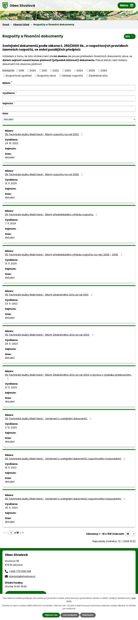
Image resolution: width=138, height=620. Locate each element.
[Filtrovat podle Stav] (69, 119)
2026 (104, 70)
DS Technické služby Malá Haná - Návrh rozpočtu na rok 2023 (44, 134)
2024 (80, 70)
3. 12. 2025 (11, 427)
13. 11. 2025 (11, 183)
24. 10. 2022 (11, 143)
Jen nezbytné (70, 615)
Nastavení (87, 615)
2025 (92, 70)
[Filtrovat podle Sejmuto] (69, 108)
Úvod (5, 24)
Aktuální (10, 157)
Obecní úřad (21, 24)
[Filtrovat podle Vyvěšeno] (69, 98)
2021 (44, 70)
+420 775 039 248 (20, 571)
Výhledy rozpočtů (72, 75)
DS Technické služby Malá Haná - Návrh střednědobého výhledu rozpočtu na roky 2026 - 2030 (64, 254)
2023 (68, 70)
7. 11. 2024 (10, 223)
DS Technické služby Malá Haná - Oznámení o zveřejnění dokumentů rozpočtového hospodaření (65, 458)
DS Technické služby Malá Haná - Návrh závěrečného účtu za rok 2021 (49, 294)
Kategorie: (8, 70)
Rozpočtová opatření (19, 75)
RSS (129, 36)
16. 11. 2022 (11, 467)
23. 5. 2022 (11, 303)
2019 (21, 70)
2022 (56, 70)
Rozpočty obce (47, 75)
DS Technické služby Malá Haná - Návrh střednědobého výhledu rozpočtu (51, 214)
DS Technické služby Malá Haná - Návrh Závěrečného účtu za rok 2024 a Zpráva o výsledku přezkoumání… (68, 376)
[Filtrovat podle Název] (69, 88)
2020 (33, 70)
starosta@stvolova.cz (22, 576)
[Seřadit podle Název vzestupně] (11, 81)
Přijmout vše (51, 615)
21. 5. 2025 (11, 387)
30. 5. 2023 (11, 507)
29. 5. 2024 (11, 343)
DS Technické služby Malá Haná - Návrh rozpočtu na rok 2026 (44, 174)
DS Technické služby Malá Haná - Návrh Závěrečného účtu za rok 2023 (49, 334)
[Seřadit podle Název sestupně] (11, 82)
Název (6, 83)
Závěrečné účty (98, 75)
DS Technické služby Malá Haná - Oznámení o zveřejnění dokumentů (48, 418)
